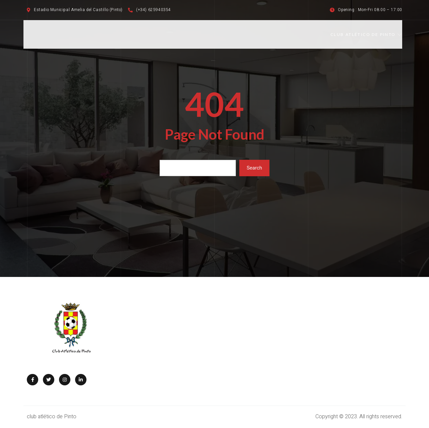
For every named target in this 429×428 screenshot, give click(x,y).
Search (254, 168)
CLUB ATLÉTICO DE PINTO (366, 34)
